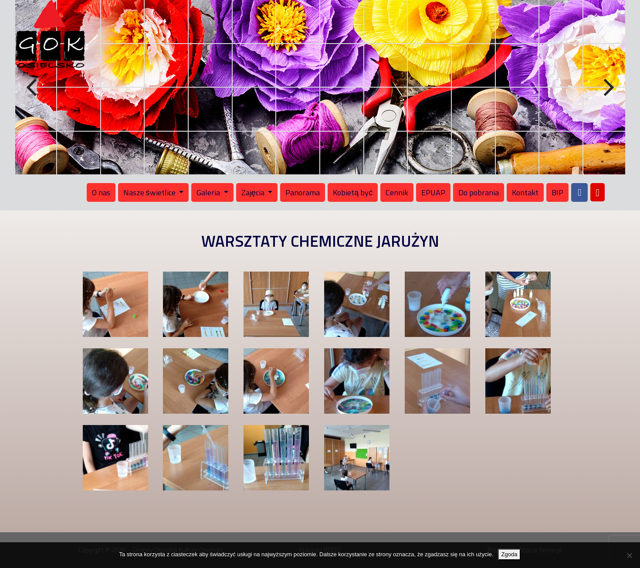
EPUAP (433, 192)
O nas (101, 192)
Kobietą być (352, 192)
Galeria (209, 192)
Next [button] (607, 87)
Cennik (397, 192)
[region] (320, 87)
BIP (557, 192)
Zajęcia (253, 192)
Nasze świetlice (150, 192)
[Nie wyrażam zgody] (629, 555)
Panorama (302, 192)
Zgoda (509, 554)
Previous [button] (32, 87)
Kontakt (525, 192)
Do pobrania (478, 192)
